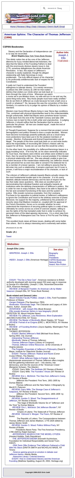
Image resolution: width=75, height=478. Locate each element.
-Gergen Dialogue (17, 302)
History (52, 255)
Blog (28, 27)
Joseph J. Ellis (63, 56)
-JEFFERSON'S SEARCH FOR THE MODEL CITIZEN (36, 434)
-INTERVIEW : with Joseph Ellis (23, 309)
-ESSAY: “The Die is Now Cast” (23, 280)
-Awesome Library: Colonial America (28, 457)
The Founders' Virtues (40, 372)
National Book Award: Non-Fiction (57, 263)
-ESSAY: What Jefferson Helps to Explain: (29, 358)
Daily (34, 27)
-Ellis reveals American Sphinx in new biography (30, 311)
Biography (53, 253)
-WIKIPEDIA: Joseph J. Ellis (21, 253)
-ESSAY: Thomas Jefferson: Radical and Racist (32, 354)
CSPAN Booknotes (57, 260)
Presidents (54, 258)
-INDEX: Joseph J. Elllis (19, 260)
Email (62, 27)
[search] (55, 8)
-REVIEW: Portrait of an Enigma (23, 322)
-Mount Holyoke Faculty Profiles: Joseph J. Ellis (30, 298)
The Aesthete (37, 369)
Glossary (42, 27)
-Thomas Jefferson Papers (23, 342)
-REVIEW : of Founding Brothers (23, 327)
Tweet (8, 236)
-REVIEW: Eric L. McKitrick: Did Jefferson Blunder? (34, 407)
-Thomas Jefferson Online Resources (27, 345)
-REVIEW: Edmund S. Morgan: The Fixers (30, 414)
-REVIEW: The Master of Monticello (24, 320)
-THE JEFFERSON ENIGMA (24, 439)
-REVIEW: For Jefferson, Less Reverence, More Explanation (35, 316)
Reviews (21, 27)
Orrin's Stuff (53, 27)
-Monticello (16, 340)
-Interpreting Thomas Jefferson (25, 338)
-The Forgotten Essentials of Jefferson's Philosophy (34, 349)
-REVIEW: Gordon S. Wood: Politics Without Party (33, 425)
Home (13, 27)
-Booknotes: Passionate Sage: (22, 304)
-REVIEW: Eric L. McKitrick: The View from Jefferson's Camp (38, 376)
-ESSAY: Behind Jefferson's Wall (25, 334)
